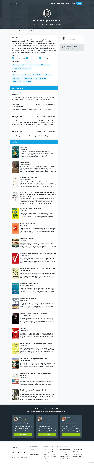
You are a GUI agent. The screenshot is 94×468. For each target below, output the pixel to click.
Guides (46, 459)
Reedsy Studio (77, 456)
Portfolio (31, 31)
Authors (32, 449)
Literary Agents (64, 452)
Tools (67, 3)
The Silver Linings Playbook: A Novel (33, 390)
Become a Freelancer (35, 452)
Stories (54, 456)
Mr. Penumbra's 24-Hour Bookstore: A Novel (36, 344)
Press (53, 454)
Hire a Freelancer (34, 454)
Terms (13, 457)
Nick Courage (70, 38)
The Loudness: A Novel (28, 299)
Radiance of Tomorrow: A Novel (31, 208)
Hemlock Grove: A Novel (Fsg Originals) (34, 314)
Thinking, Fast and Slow (28, 177)
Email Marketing (33, 58)
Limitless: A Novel (26, 238)
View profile (23, 434)
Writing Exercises (77, 452)
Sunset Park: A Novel (27, 223)
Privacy (17, 457)
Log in (79, 3)
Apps (62, 3)
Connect (52, 3)
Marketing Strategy (19, 58)
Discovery (46, 461)
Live (45, 454)
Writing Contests (77, 449)
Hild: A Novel (24, 147)
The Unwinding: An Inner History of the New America (35, 375)
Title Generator (64, 454)
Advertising (44, 58)
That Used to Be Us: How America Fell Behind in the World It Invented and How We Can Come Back (38, 193)
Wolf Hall (23, 329)
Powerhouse (15, 104)
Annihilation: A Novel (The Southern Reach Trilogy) (38, 268)
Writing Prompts (77, 454)
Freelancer (47, 456)
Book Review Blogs (65, 449)
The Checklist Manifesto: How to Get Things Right (38, 253)
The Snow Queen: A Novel (29, 284)
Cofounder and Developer (19, 93)
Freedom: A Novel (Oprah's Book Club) (33, 359)
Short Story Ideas (65, 459)
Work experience (23, 31)
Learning (46, 452)
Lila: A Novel (24, 162)
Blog (58, 3)
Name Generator (64, 456)
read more (44, 156)
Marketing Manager (17, 116)
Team (53, 452)
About (73, 3)
